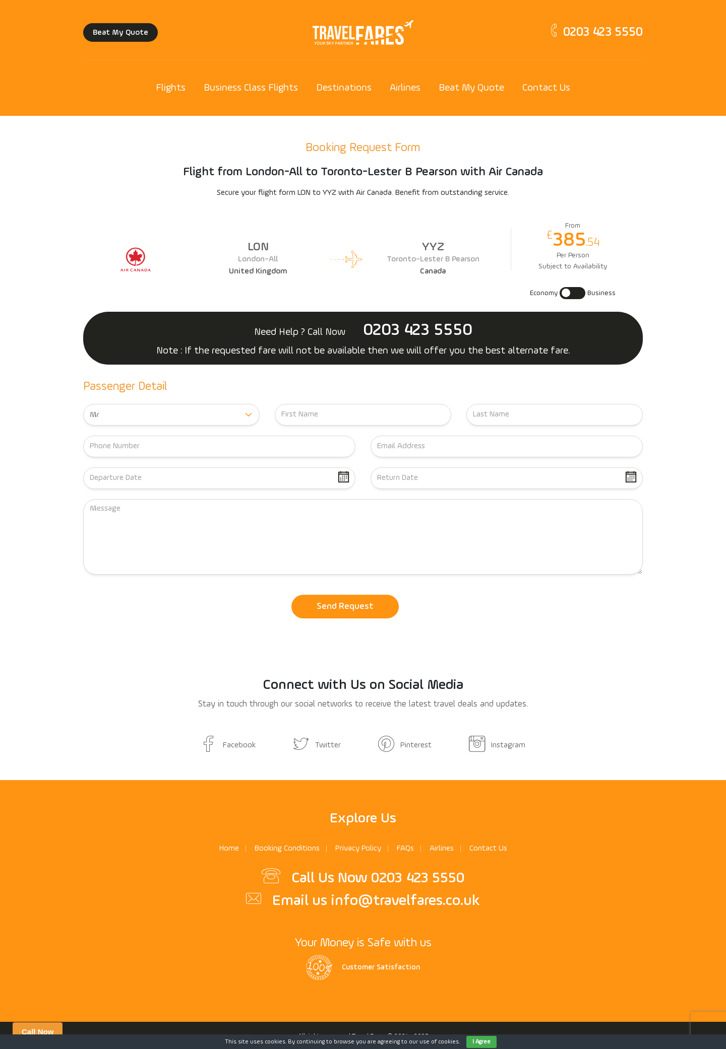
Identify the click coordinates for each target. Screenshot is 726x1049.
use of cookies (439, 1042)
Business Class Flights (251, 88)
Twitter (317, 745)
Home (229, 849)
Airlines (405, 88)
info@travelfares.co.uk (405, 900)
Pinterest (405, 745)
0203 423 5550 (595, 32)
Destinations (344, 88)
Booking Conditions (287, 849)
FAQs (405, 849)
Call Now (37, 1031)
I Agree (481, 1042)
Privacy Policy (358, 849)
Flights (171, 88)
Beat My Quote (120, 33)
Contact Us (546, 88)
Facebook (228, 745)
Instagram (497, 745)
